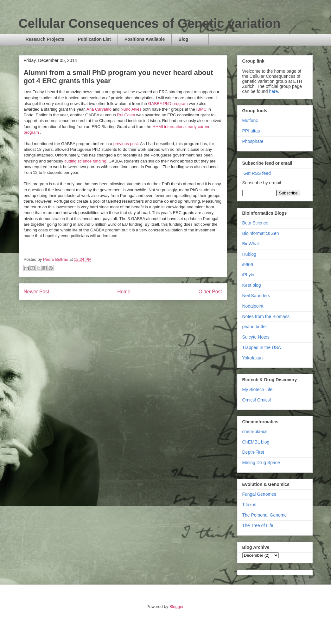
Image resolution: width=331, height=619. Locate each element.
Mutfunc (250, 120)
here (273, 91)
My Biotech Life (257, 389)
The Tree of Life (257, 525)
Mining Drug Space (261, 462)
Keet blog (251, 285)
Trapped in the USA (261, 347)
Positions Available (144, 39)
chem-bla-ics (254, 431)
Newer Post (36, 291)
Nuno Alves (132, 109)
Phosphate (253, 141)
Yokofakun (252, 357)
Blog (183, 39)
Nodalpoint (253, 306)
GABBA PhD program (168, 103)
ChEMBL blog (256, 441)
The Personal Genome (264, 515)
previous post (125, 143)
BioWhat (250, 243)
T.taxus (249, 504)
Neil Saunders (256, 295)
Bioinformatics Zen (260, 233)
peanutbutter (254, 326)
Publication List (94, 39)
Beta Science (255, 222)
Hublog (249, 254)
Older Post (210, 291)
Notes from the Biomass (266, 316)
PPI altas (251, 130)
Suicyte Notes (256, 337)
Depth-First (253, 452)
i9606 (247, 264)
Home (123, 291)
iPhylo (248, 274)
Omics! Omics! (256, 399)
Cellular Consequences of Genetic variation (150, 23)
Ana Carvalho (98, 109)
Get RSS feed (257, 173)
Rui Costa (126, 115)
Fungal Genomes (259, 494)
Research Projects (45, 39)
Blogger (176, 606)
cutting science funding (85, 161)
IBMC (201, 109)
